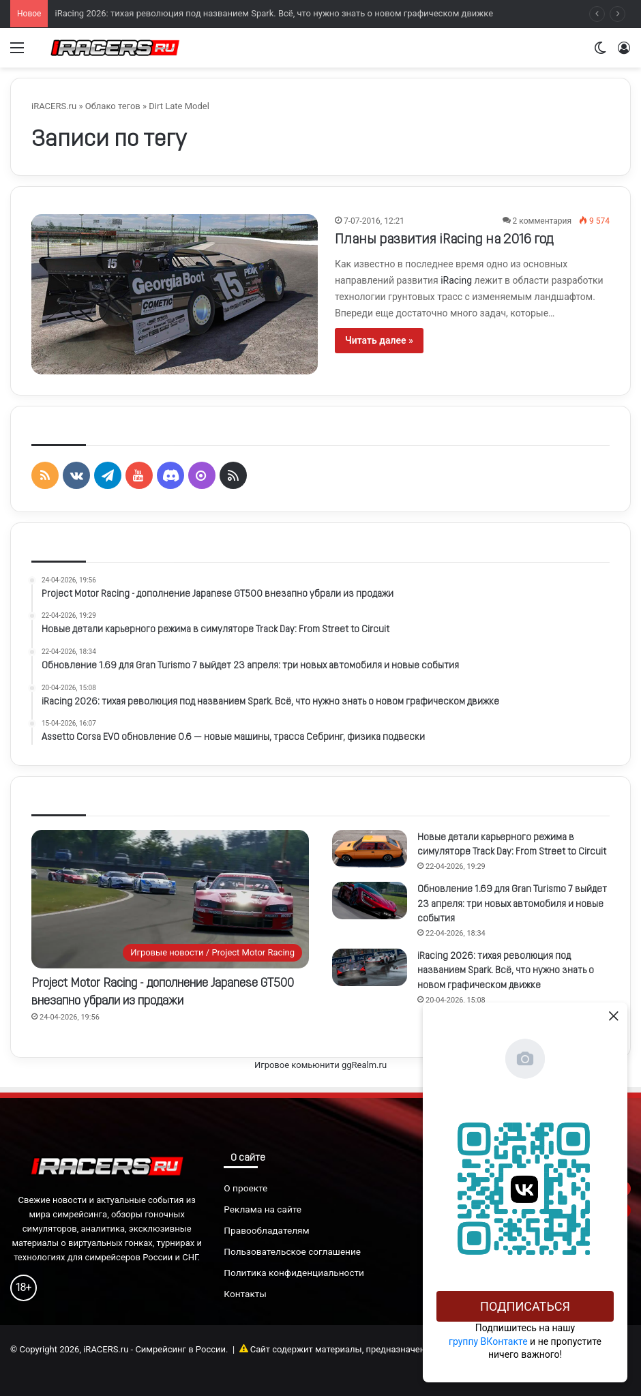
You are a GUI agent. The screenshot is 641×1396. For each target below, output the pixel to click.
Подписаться (525, 1306)
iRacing (456, 280)
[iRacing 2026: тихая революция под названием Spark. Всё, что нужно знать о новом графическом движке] (369, 967)
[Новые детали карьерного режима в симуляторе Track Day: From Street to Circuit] (369, 848)
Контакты (245, 1293)
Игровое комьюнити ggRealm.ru (320, 1065)
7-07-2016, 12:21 (374, 221)
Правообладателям (266, 1230)
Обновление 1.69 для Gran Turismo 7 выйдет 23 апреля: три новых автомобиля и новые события (512, 904)
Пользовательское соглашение (292, 1251)
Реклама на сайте (262, 1209)
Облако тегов (112, 106)
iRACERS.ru (53, 106)
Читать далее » (379, 340)
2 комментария (542, 221)
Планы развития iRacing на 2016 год (444, 240)
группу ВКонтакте (488, 1341)
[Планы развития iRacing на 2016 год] (174, 294)
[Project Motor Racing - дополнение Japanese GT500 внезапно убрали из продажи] (170, 899)
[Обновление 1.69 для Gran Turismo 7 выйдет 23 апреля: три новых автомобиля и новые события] (369, 900)
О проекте (245, 1188)
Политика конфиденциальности (294, 1272)
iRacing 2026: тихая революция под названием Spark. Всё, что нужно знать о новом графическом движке (274, 13)
